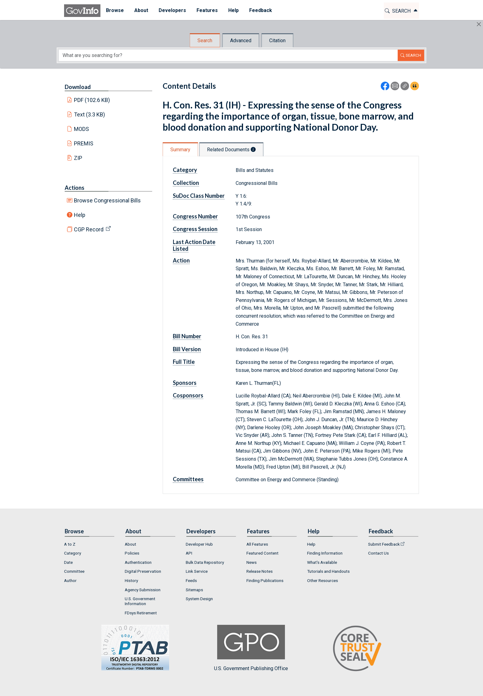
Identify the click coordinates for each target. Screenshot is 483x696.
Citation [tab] (277, 40)
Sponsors (185, 382)
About (130, 544)
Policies (132, 553)
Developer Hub (199, 544)
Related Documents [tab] (231, 150)
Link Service (197, 571)
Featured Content (262, 553)
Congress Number (195, 216)
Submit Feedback (384, 544)
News (251, 562)
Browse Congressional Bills (107, 200)
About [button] (141, 10)
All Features (257, 544)
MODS (81, 129)
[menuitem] (114, 10)
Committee (74, 571)
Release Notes (259, 571)
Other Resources (322, 580)
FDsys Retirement (141, 612)
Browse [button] (115, 10)
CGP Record (89, 229)
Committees (188, 479)
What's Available (322, 562)
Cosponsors (188, 395)
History (131, 580)
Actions (74, 187)
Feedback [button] (260, 10)
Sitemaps (194, 589)
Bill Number (187, 336)
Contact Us (378, 553)
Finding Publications (264, 580)
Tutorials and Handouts (328, 571)
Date (68, 562)
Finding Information (325, 553)
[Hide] (479, 24)
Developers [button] (172, 10)
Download (78, 86)
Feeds (191, 580)
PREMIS (83, 143)
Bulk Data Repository (205, 562)
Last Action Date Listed (194, 245)
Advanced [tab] (240, 40)
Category (185, 169)
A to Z (69, 544)
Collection (186, 182)
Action (181, 260)
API (189, 553)
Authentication (138, 562)
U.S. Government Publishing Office (251, 648)
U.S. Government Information (140, 601)
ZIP (78, 158)
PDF (92, 100)
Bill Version (187, 349)
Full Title (184, 361)
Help (79, 215)
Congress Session (195, 229)
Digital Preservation (143, 571)
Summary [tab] (180, 150)
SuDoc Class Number (199, 195)
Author (70, 580)
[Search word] (228, 55)
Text (89, 114)
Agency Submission (142, 589)
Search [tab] (204, 40)
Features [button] (206, 10)
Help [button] (233, 10)
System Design (199, 598)
